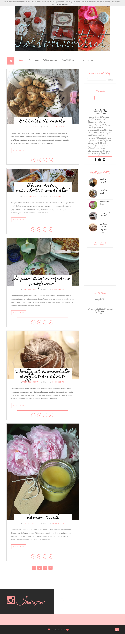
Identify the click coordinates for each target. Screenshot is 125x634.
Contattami (68, 61)
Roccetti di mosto (43, 121)
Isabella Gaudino (100, 112)
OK (72, 4)
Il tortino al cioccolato (105, 214)
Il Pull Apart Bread (105, 181)
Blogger (101, 312)
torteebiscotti (30, 127)
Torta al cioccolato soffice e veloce (43, 374)
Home (22, 61)
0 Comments (58, 127)
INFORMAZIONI (62, 4)
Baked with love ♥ (104, 203)
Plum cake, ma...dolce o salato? (42, 188)
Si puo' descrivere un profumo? (42, 281)
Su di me (34, 61)
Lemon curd (43, 518)
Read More (18, 150)
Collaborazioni (50, 61)
